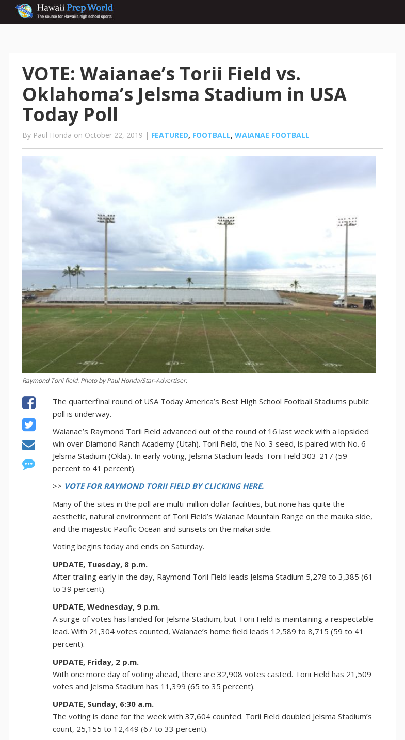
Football (211, 135)
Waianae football (272, 135)
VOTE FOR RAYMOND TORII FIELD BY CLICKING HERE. (164, 486)
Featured (169, 135)
